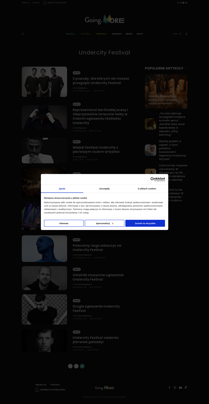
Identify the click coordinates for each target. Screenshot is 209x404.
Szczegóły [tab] (104, 188)
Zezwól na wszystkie (145, 223)
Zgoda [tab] (62, 188)
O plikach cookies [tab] (147, 188)
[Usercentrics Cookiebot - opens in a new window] (152, 179)
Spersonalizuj (104, 223)
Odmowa (63, 223)
